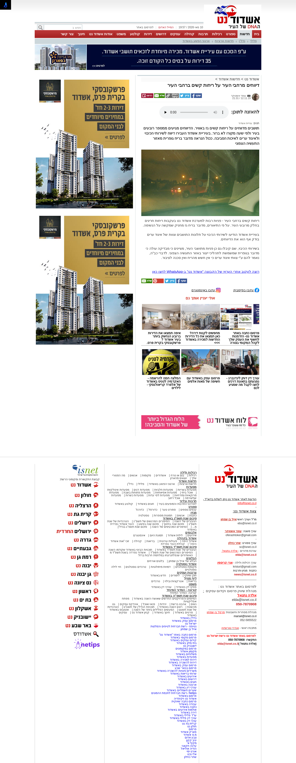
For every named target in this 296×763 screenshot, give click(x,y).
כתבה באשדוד (188, 707)
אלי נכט (192, 754)
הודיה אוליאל (189, 748)
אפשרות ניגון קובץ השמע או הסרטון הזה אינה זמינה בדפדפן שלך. (194, 112)
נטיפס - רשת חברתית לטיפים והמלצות (174, 626)
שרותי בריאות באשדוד (183, 673)
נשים (194, 604)
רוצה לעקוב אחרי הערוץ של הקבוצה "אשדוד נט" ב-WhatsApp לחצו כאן (205, 271)
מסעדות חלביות (163, 489)
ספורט (230, 34)
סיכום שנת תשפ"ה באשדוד (179, 595)
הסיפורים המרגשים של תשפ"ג (151, 521)
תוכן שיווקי (190, 575)
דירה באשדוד (189, 712)
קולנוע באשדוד (124, 504)
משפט (121, 34)
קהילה (189, 34)
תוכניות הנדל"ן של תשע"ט (138, 607)
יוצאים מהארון (178, 478)
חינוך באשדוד (162, 612)
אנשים (133, 475)
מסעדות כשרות (135, 495)
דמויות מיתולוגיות (161, 566)
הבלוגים (191, 558)
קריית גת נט (189, 723)
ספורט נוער (169, 509)
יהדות (163, 604)
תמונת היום (156, 535)
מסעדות (191, 487)
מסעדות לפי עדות (159, 495)
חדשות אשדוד (229, 79)
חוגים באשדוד (146, 504)
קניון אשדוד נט (140, 612)
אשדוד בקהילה (187, 538)
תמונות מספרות (163, 515)
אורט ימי (192, 751)
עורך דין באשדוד (187, 720)
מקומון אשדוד (188, 651)
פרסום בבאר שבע (186, 668)
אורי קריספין (224, 562)
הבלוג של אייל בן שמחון (183, 561)
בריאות (150, 541)
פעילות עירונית (168, 541)
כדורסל (152, 509)
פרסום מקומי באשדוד (183, 637)
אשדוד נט (251, 79)
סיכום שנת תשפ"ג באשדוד (180, 518)
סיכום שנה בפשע (149, 524)
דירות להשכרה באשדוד (183, 662)
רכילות (217, 34)
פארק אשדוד (189, 732)
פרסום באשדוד (187, 695)
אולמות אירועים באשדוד (182, 709)
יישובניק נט (189, 645)
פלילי (253, 41)
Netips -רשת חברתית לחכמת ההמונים (174, 693)
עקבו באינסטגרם (206, 290)
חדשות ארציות (224, 41)
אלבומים (191, 532)
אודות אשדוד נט (100, 34)
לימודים (175, 575)
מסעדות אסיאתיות (166, 492)
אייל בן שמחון (189, 629)
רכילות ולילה (188, 472)
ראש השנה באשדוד (171, 607)
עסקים (175, 34)
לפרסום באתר (144, 27)
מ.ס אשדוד (190, 734)
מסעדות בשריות (187, 489)
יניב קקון (191, 740)
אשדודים (161, 475)
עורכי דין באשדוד (161, 587)
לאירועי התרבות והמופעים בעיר (178, 504)
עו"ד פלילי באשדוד (185, 715)
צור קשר (67, 34)
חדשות (245, 34)
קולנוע (135, 34)
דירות (148, 34)
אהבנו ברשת (178, 604)
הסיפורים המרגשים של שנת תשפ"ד (171, 552)
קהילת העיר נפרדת (173, 544)
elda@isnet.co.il (245, 554)
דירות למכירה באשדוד (183, 659)
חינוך (81, 34)
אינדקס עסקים (129, 604)
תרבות (203, 34)
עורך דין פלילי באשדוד (183, 718)
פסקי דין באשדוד (186, 587)
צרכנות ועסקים (187, 572)
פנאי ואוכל (149, 604)
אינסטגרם (139, 535)
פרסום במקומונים (186, 648)
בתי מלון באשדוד (186, 643)
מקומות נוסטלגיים (185, 566)
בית (256, 34)
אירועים (192, 535)
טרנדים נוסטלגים (136, 566)
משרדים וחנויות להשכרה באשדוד (177, 670)
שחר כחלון (190, 757)
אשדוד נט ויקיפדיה (185, 698)
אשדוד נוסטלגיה (186, 564)
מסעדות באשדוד (187, 657)
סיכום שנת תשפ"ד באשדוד (179, 547)
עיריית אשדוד (245, 123)
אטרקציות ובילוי (174, 581)
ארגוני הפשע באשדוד (196, 41)
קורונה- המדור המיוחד (183, 592)
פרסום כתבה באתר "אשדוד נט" (178, 634)
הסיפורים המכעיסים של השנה (170, 526)
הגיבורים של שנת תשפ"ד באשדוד (176, 549)
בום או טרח (177, 475)
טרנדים (155, 581)
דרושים (161, 34)
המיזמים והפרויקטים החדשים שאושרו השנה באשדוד (165, 598)
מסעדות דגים (141, 489)
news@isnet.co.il (245, 574)
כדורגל (140, 509)
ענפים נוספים (188, 509)
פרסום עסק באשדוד (184, 620)
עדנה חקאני (189, 745)
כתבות (193, 515)
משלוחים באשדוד (186, 654)
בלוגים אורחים (155, 561)
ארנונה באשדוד (187, 684)
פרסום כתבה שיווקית (184, 701)
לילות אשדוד (175, 535)
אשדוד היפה (189, 541)
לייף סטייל (190, 578)
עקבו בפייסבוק (246, 290)
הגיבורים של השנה (185, 521)
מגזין (194, 512)
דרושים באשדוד (187, 679)
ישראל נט (191, 623)
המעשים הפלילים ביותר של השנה (153, 609)
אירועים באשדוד (187, 676)
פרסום (192, 729)
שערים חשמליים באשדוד (182, 690)
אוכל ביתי (187, 492)
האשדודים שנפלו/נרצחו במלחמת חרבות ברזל (165, 555)
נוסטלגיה (143, 515)
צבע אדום (191, 737)
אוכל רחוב (174, 498)
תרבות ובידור (188, 501)
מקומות (146, 475)
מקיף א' (192, 743)
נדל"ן (242, 41)
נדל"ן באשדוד (188, 618)
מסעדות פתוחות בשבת (137, 492)
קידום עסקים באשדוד (183, 640)
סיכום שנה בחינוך (173, 524)
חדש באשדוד (158, 575)
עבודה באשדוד (187, 704)
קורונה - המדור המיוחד (181, 590)
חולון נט (191, 726)
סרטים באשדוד (184, 612)
